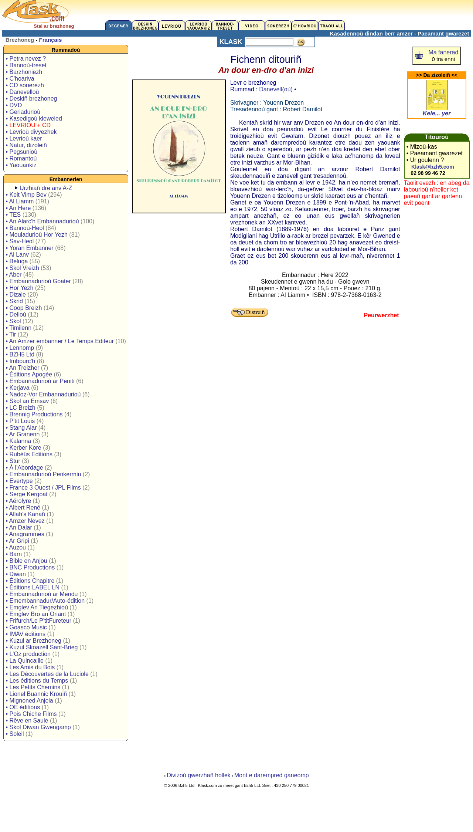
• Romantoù (21, 158)
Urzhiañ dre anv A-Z (46, 188)
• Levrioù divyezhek (31, 132)
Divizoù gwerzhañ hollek (199, 775)
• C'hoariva (20, 78)
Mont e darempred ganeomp (271, 775)
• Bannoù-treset (26, 65)
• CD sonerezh (25, 85)
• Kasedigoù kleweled (34, 118)
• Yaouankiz (21, 165)
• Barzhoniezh (24, 72)
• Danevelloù (22, 92)
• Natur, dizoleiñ (26, 145)
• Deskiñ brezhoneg (31, 98)
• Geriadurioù (23, 112)
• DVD (14, 105)
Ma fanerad (443, 52)
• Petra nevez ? (26, 58)
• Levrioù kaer (24, 138)
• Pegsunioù (21, 152)
